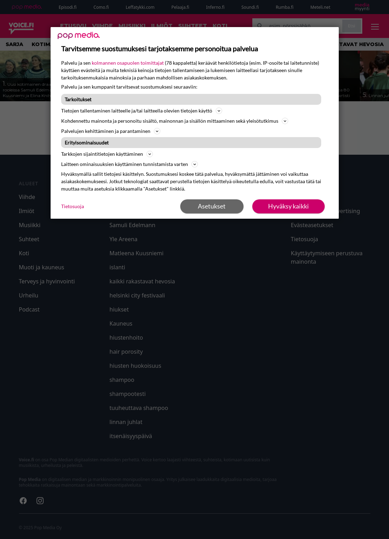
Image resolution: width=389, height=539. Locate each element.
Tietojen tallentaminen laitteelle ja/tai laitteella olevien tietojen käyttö (141, 111)
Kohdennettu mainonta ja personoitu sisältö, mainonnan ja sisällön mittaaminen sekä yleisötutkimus (174, 121)
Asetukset (212, 206)
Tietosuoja (72, 206)
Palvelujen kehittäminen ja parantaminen (110, 131)
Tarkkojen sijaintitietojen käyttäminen (107, 154)
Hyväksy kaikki (288, 206)
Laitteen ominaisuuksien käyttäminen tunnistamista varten (129, 164)
